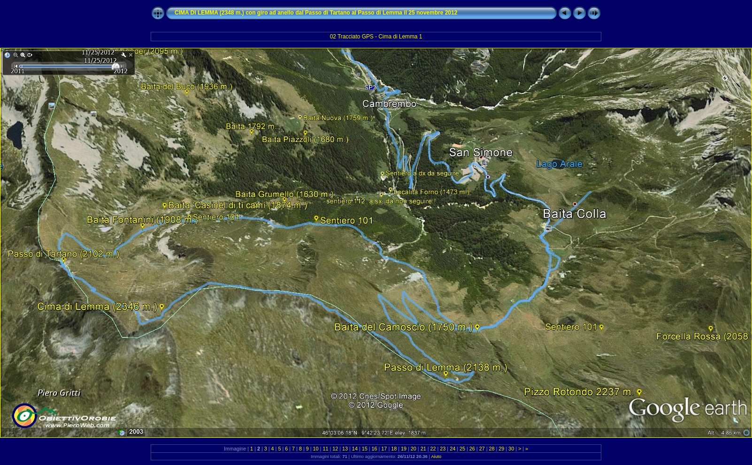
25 (462, 448)
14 (355, 448)
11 (325, 448)
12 (335, 448)
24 (452, 448)
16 (374, 448)
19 (403, 448)
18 (394, 448)
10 (316, 448)
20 (413, 448)
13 (345, 448)
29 (501, 448)
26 (472, 448)
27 (482, 448)
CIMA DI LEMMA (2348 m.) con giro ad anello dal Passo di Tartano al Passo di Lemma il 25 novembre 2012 (316, 12)
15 (365, 448)
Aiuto (436, 456)
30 (511, 448)
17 (384, 448)
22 (433, 448)
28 (491, 448)
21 (423, 448)
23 (442, 448)
